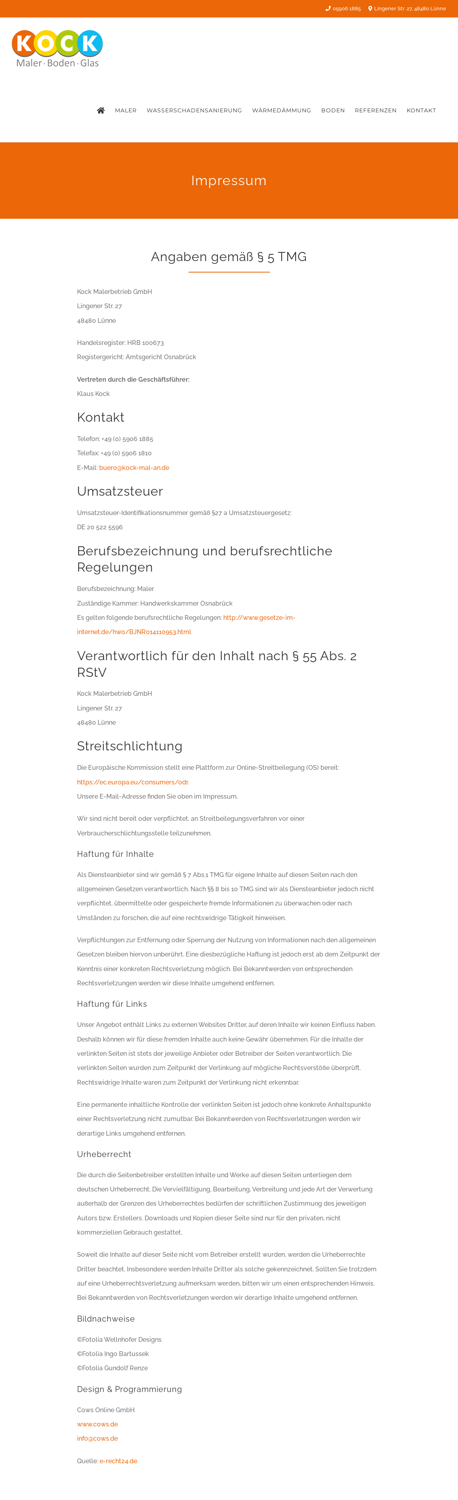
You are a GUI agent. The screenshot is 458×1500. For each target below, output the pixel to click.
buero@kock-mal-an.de (134, 468)
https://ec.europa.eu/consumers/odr (132, 782)
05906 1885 (343, 8)
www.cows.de (97, 1424)
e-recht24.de (118, 1461)
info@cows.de (97, 1438)
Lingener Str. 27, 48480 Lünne (406, 8)
